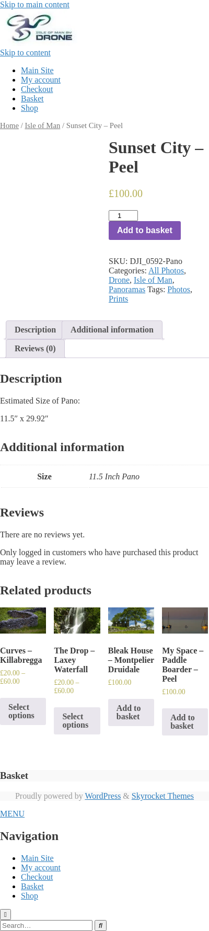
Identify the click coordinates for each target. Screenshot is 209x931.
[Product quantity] (123, 215)
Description (35, 329)
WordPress (103, 795)
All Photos (166, 270)
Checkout (37, 89)
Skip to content (25, 52)
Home (9, 125)
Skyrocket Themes (163, 795)
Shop (29, 108)
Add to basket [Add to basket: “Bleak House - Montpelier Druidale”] (129, 712)
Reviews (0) (35, 348)
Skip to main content (34, 4)
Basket (32, 98)
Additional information (112, 329)
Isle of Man (42, 125)
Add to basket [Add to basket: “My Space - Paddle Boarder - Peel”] (182, 721)
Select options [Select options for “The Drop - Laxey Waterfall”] (75, 720)
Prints (118, 298)
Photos (178, 289)
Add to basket (144, 230)
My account (41, 79)
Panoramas (127, 289)
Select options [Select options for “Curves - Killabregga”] (21, 711)
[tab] (35, 329)
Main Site (37, 70)
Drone (119, 279)
